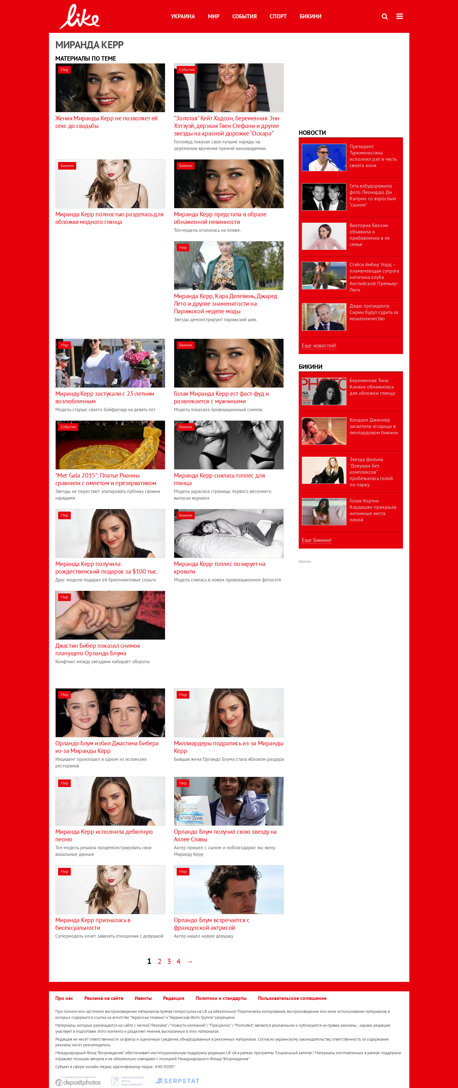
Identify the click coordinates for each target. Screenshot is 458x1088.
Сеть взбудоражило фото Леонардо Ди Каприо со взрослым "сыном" (373, 195)
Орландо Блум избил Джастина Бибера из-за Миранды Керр (107, 747)
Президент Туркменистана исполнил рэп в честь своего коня (373, 155)
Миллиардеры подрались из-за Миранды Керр (228, 747)
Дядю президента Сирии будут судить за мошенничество (374, 312)
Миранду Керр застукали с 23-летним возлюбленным (104, 397)
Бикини (310, 16)
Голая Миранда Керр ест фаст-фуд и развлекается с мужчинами (221, 397)
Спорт (278, 16)
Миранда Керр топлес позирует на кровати (220, 567)
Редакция (173, 998)
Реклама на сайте (103, 998)
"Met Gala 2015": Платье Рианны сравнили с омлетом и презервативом (105, 479)
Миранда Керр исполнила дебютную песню (104, 835)
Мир (213, 16)
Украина (183, 16)
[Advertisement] (108, 285)
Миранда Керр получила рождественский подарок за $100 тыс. (106, 567)
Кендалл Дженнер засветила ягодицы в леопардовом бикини (374, 426)
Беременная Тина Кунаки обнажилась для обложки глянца (372, 386)
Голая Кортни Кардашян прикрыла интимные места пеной (373, 510)
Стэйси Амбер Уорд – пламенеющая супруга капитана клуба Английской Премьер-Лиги (374, 277)
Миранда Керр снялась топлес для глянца (219, 479)
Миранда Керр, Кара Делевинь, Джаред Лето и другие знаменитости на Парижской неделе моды (226, 303)
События (244, 16)
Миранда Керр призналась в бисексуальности (93, 924)
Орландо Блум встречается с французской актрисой (212, 924)
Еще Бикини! (317, 540)
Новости (312, 133)
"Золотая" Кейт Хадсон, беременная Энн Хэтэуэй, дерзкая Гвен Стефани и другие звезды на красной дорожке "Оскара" (226, 125)
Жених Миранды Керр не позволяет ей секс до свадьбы (106, 122)
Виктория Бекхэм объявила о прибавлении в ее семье (370, 234)
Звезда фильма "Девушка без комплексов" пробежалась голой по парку (371, 472)
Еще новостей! (319, 345)
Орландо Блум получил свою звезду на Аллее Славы (225, 835)
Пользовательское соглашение (292, 998)
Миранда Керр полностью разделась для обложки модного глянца (109, 218)
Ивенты (143, 998)
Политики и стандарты (221, 998)
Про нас (64, 998)
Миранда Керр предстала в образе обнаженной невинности (220, 218)
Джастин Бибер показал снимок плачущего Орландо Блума (97, 649)
